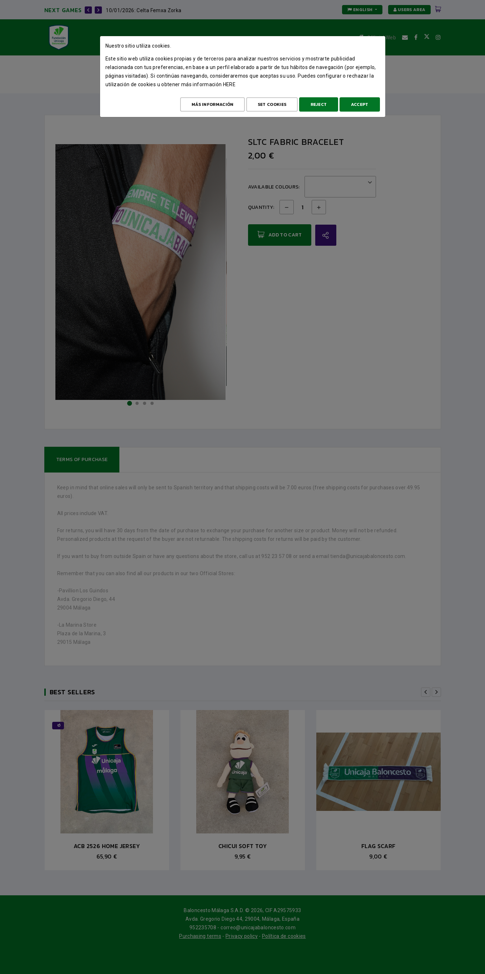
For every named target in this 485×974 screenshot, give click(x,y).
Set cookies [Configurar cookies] (272, 104)
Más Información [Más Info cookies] (213, 104)
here (229, 84)
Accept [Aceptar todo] (359, 104)
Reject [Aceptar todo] (319, 104)
